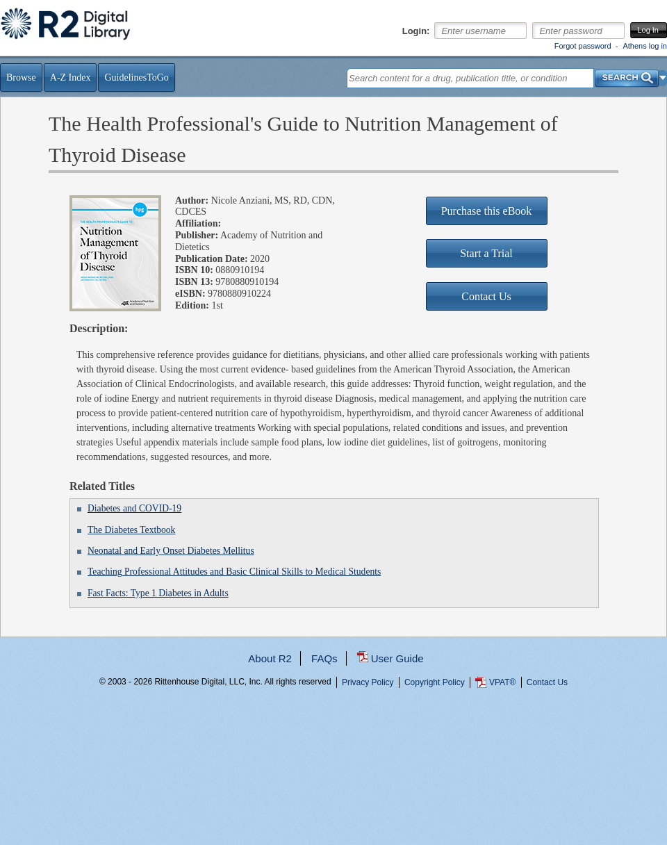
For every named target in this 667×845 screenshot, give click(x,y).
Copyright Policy (434, 682)
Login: (416, 31)
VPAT (502, 682)
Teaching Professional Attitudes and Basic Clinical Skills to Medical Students (234, 571)
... (334, 732)
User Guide (397, 658)
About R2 (270, 658)
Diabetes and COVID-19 (134, 508)
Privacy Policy (368, 682)
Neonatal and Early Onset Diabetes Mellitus (171, 550)
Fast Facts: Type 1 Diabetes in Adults (158, 593)
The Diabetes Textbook (131, 530)
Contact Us (547, 682)
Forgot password (582, 46)
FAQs (324, 658)
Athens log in (645, 46)
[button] (663, 77)
